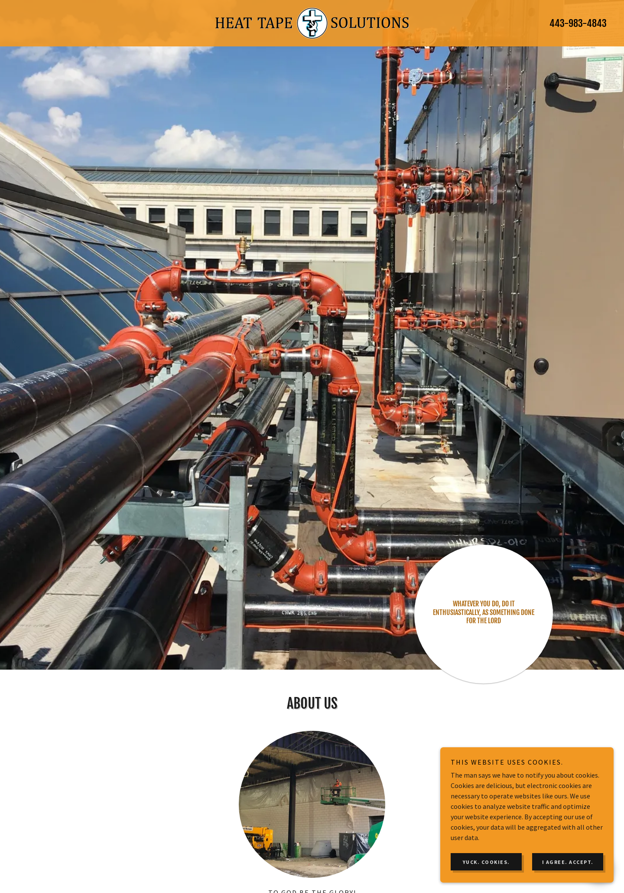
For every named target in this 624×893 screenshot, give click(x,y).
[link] (312, 22)
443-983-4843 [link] (578, 23)
